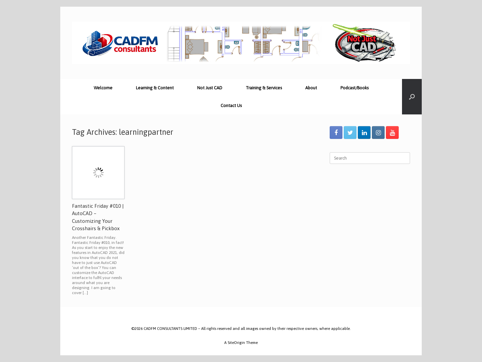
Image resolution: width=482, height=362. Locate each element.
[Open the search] (412, 96)
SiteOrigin (236, 342)
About (311, 87)
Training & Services (264, 87)
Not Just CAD (209, 87)
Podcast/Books (354, 87)
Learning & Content (155, 87)
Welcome (103, 87)
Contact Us (231, 105)
